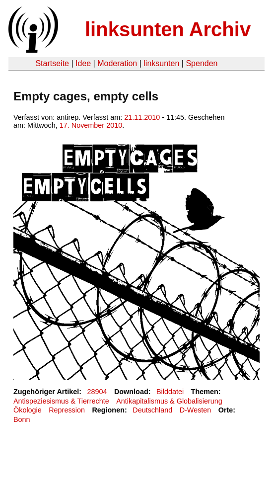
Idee (83, 63)
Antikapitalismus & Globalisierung (169, 401)
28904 (97, 392)
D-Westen (195, 410)
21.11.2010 (142, 117)
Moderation (117, 63)
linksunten (161, 63)
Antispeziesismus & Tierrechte (61, 401)
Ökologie (27, 410)
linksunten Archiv (168, 29)
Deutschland (152, 410)
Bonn (21, 419)
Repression (67, 410)
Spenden (201, 63)
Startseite (52, 63)
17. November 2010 (91, 125)
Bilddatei (170, 392)
